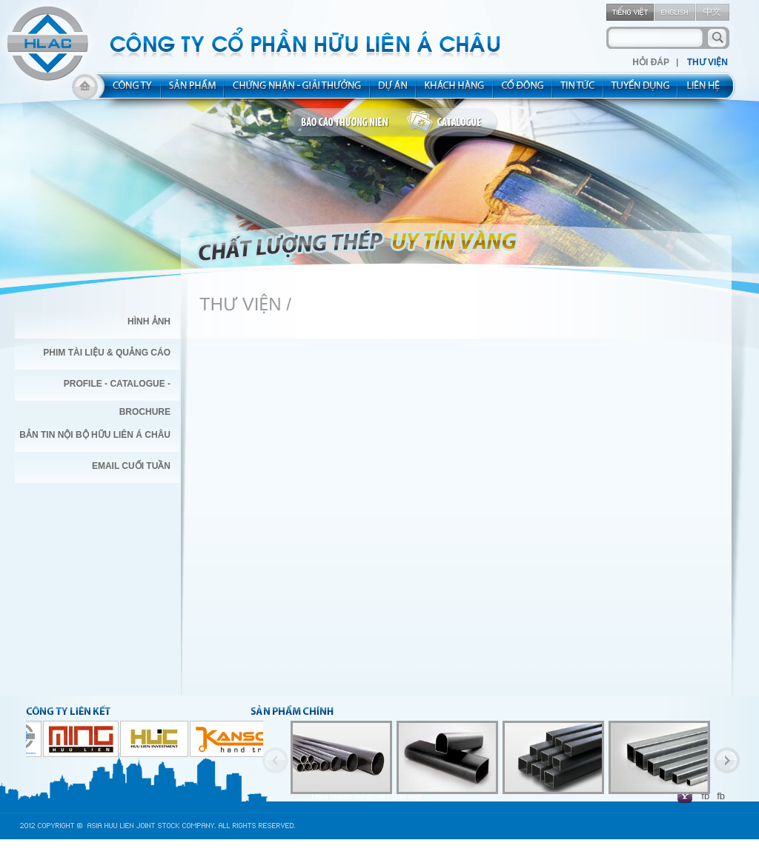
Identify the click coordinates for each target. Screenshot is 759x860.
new (578, 90)
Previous (275, 760)
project (394, 90)
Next (727, 760)
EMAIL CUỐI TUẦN (131, 466)
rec (641, 90)
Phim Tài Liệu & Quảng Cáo (106, 352)
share (523, 90)
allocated (298, 90)
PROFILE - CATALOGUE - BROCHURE (117, 390)
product (193, 90)
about (128, 90)
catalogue (452, 123)
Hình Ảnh (148, 321)
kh (455, 90)
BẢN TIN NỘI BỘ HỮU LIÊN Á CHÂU (94, 435)
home (85, 90)
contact (708, 90)
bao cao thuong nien (347, 123)
